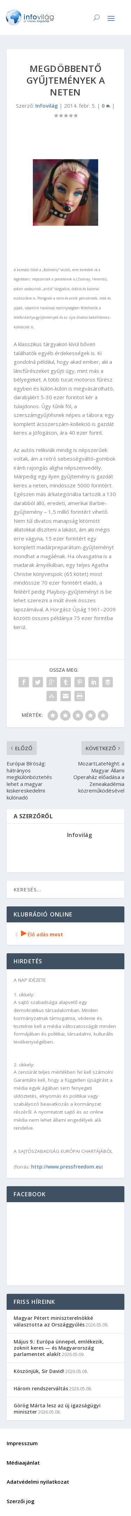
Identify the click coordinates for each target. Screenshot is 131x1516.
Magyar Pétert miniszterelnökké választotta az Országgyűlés (53, 1321)
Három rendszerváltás (41, 1388)
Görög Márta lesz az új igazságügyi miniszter (57, 1408)
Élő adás (38, 934)
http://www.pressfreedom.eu (66, 1166)
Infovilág (46, 105)
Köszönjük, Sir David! (39, 1371)
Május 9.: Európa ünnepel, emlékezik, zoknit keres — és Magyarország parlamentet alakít (59, 1347)
